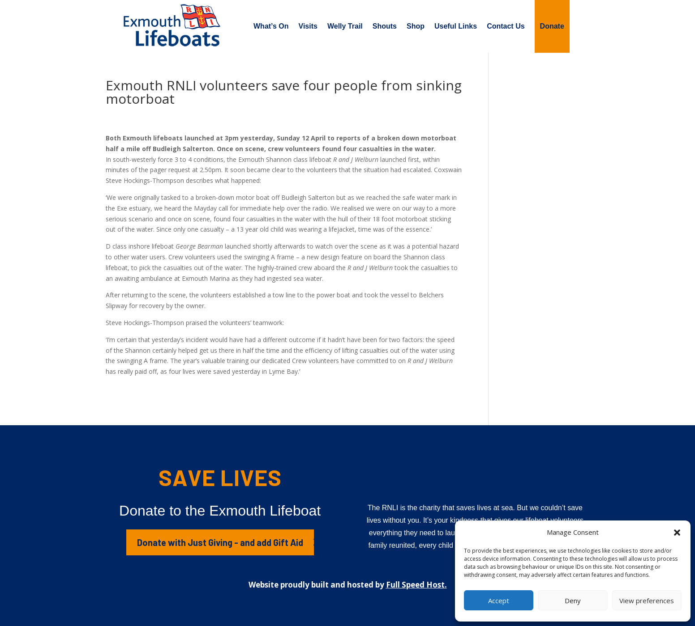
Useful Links (455, 26)
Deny (573, 600)
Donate (552, 26)
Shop (416, 26)
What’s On (271, 26)
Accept (498, 600)
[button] (677, 532)
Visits (308, 26)
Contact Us (505, 26)
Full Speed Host (415, 584)
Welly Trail (345, 26)
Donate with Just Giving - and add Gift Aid (220, 542)
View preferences (646, 600)
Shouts (385, 26)
